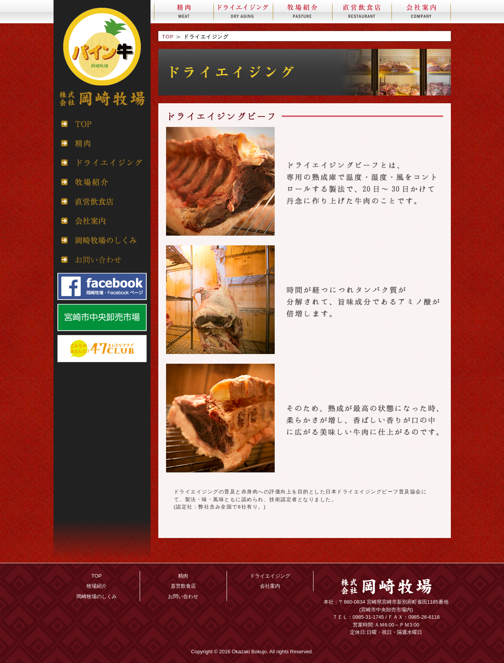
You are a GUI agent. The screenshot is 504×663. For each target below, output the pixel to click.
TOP (168, 37)
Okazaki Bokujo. (250, 651)
